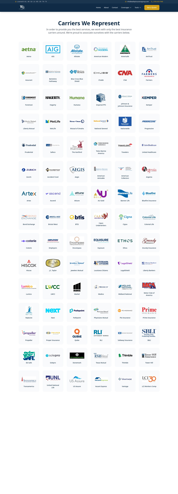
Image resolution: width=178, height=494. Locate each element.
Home (98, 7)
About (106, 7)
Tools (138, 7)
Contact (115, 7)
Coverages (126, 7)
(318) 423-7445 (157, 2)
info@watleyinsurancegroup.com (137, 2)
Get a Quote (152, 7)
